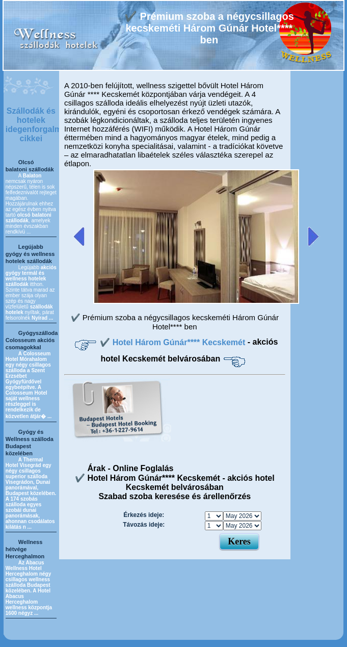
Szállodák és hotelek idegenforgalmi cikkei (35, 125)
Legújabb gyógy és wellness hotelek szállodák (30, 254)
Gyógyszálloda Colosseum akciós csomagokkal (32, 340)
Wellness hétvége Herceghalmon (25, 549)
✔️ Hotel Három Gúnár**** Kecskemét (173, 342)
